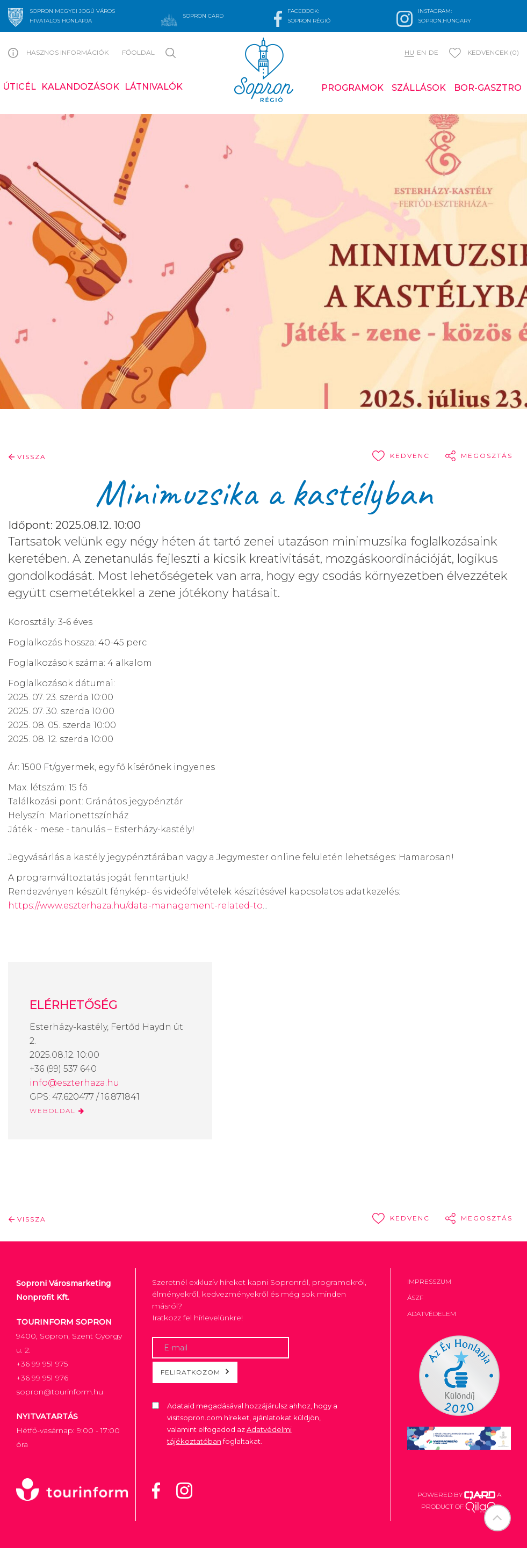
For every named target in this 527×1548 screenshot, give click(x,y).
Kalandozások (80, 87)
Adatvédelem (431, 1314)
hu (409, 52)
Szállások (419, 88)
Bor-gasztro (488, 88)
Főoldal (138, 52)
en (421, 52)
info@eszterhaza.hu (74, 1083)
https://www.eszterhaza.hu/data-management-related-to (135, 905)
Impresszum (429, 1281)
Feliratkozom (195, 1371)
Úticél (19, 87)
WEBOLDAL (57, 1111)
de (433, 52)
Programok (352, 88)
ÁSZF (415, 1297)
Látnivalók (154, 87)
